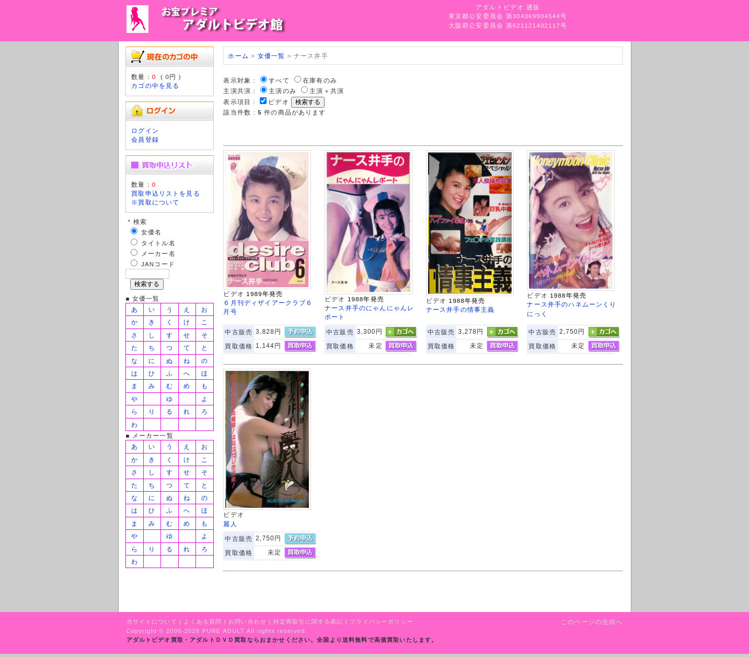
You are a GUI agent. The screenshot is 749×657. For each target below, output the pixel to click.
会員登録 (145, 139)
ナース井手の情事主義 (460, 309)
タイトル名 (158, 243)
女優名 (151, 232)
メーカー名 (158, 253)
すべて (279, 80)
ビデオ (278, 101)
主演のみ (282, 90)
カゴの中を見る (155, 85)
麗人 (230, 523)
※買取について (155, 202)
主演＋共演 (326, 90)
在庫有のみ (320, 80)
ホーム (238, 55)
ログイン (145, 130)
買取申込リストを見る (165, 193)
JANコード (158, 263)
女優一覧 (271, 55)
